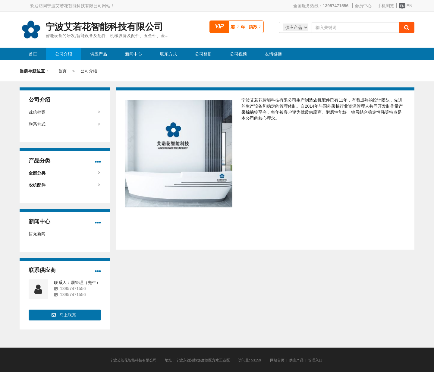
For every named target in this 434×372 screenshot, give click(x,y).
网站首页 (277, 360)
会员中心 (363, 5)
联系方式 (37, 124)
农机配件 (37, 185)
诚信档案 (37, 112)
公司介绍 (88, 70)
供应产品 (296, 360)
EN (405, 5)
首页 (62, 70)
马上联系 (67, 315)
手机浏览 (385, 5)
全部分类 (37, 173)
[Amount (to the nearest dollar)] (355, 27)
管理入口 (315, 360)
